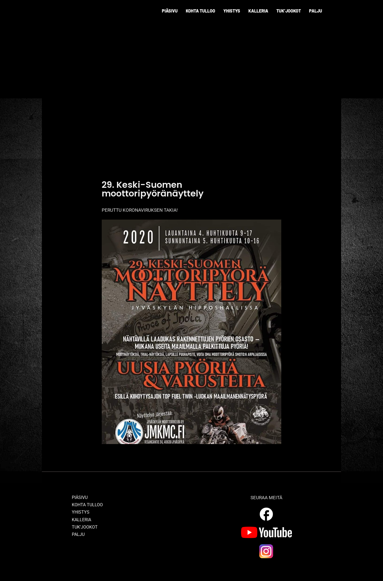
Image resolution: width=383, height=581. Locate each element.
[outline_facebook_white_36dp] (266, 508)
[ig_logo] (266, 545)
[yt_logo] (266, 529)
